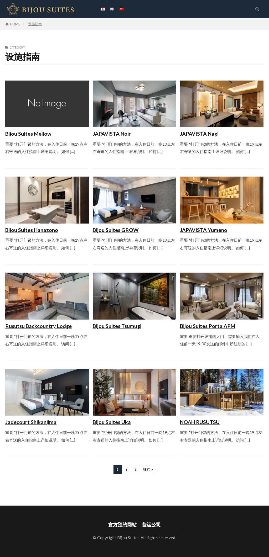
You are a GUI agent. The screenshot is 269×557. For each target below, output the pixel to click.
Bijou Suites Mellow (28, 133)
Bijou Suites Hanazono (31, 230)
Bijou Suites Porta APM (207, 326)
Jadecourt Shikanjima (30, 422)
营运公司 (151, 524)
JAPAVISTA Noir (112, 133)
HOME (15, 24)
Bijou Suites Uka (112, 422)
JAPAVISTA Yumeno (203, 230)
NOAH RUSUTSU (200, 422)
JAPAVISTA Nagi (199, 133)
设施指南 (35, 24)
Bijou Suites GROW (116, 230)
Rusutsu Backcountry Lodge (38, 326)
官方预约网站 (122, 524)
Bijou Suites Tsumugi (117, 326)
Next (146, 469)
